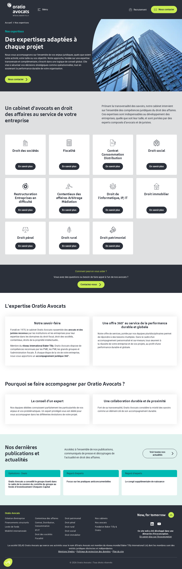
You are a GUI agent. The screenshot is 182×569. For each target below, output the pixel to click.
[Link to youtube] (159, 524)
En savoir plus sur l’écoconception (156, 536)
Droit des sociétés (43, 534)
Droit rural (69, 527)
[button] (8, 562)
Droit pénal (70, 522)
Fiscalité (39, 538)
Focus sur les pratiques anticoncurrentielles (89, 481)
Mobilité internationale (15, 531)
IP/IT (37, 530)
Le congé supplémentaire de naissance (144, 481)
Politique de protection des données (94, 551)
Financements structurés (17, 522)
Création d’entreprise (15, 518)
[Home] (19, 9)
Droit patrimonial (73, 518)
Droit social (70, 531)
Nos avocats (101, 522)
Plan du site (118, 551)
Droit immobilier (72, 535)
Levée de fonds (12, 527)
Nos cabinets (101, 518)
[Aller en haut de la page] (171, 515)
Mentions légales (66, 551)
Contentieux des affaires (46, 518)
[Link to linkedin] (152, 524)
